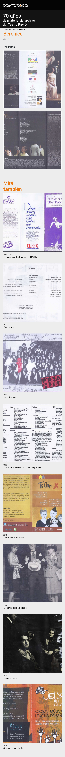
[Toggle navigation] (61, 5)
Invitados (22, 29)
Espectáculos (9, 29)
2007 (8, 39)
